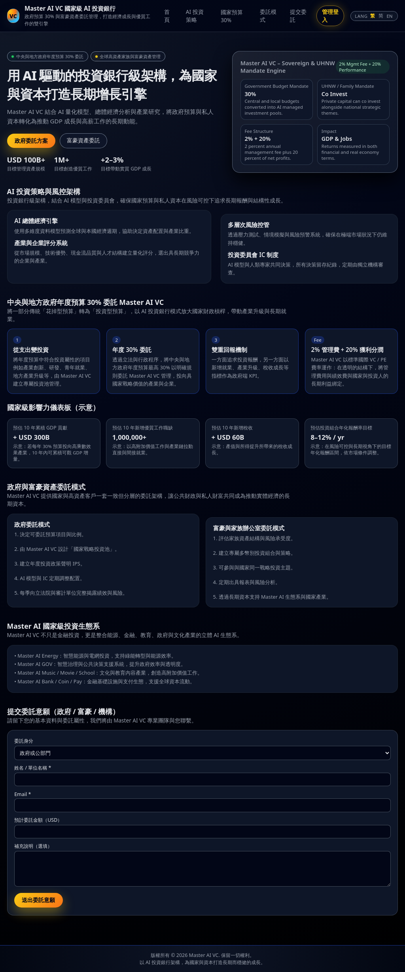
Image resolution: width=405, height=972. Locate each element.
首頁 (167, 15)
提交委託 (298, 15)
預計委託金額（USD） (38, 820)
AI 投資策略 (195, 15)
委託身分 (23, 741)
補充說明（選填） (33, 846)
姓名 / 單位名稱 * (32, 767)
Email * (22, 794)
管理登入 (330, 15)
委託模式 (268, 15)
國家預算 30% (232, 16)
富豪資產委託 (83, 141)
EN (389, 16)
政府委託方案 (31, 141)
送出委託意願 (38, 900)
